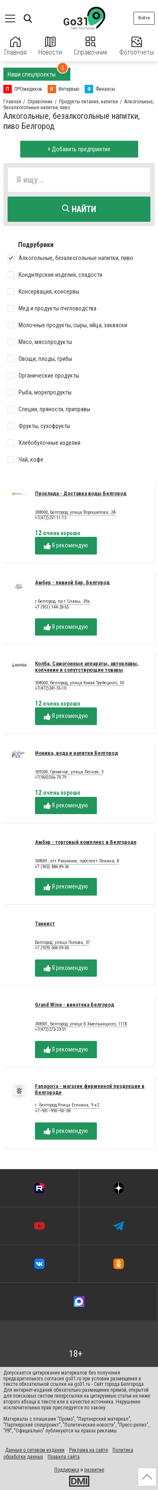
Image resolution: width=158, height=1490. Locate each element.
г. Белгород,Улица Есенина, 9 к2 (67, 1105)
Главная (15, 46)
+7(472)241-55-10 (50, 688)
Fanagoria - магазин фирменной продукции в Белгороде (90, 1089)
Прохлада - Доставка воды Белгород (80, 493)
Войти (144, 18)
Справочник (90, 46)
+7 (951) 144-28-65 (52, 607)
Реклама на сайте (88, 1450)
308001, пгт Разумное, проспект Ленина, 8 (77, 861)
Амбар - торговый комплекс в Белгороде (86, 842)
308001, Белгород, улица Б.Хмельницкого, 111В (81, 1024)
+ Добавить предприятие (79, 149)
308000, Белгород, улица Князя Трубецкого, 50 (79, 683)
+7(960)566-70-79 (50, 777)
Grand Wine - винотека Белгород (74, 1004)
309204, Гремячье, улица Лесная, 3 (69, 772)
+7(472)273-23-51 (50, 1029)
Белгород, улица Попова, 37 (62, 942)
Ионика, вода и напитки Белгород (76, 753)
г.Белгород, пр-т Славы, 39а (62, 601)
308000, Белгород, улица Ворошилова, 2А (75, 512)
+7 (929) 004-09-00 (52, 948)
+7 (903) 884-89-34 (52, 867)
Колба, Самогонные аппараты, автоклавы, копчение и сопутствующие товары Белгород (87, 669)
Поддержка (66, 1470)
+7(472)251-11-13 (50, 517)
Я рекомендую (66, 545)
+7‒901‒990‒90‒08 (52, 1111)
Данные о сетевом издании (34, 1450)
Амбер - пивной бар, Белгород (72, 582)
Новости (50, 46)
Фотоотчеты (136, 46)
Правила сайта (64, 1457)
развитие (94, 1470)
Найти (79, 209)
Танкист (45, 923)
